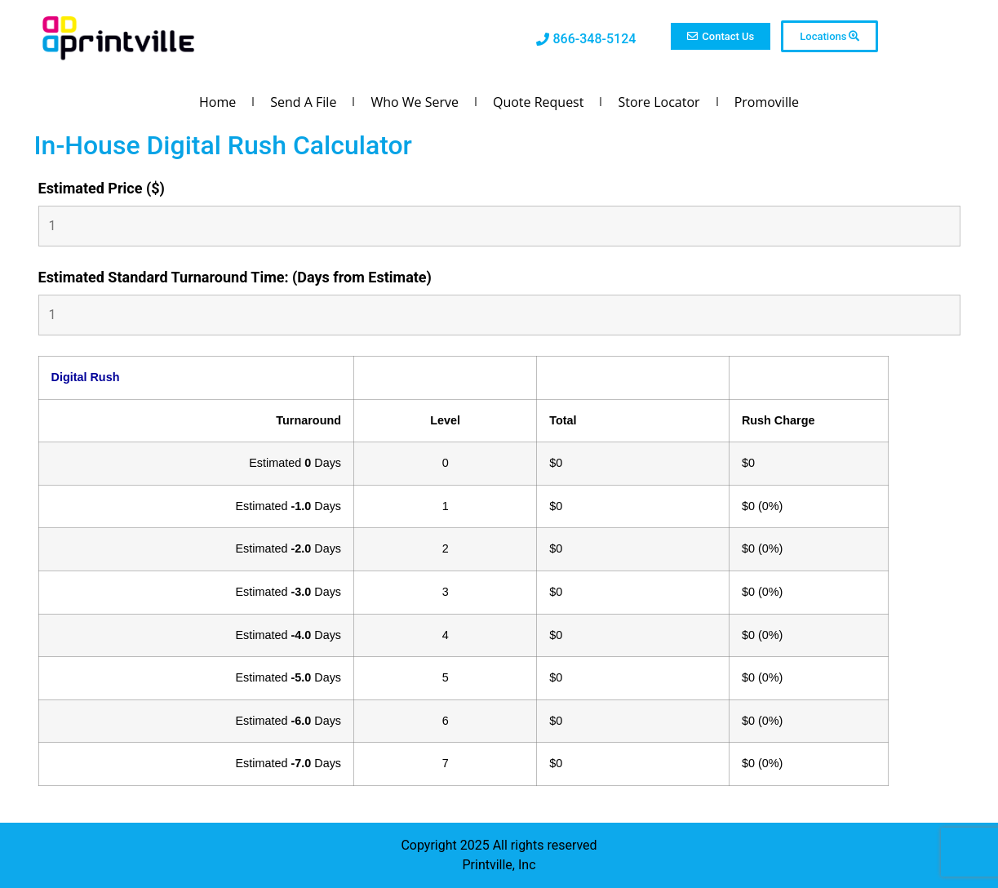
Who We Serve (414, 102)
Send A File (303, 102)
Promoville (766, 102)
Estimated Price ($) (101, 188)
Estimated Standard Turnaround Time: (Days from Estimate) (235, 277)
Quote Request (538, 102)
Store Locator (658, 102)
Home (217, 102)
